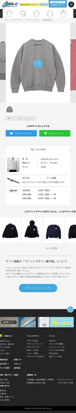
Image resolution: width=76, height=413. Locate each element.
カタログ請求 (4, 400)
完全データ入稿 (32, 350)
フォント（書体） (33, 353)
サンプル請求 (4, 368)
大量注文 (3, 393)
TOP (5, 20)
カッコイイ (30, 118)
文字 (9, 118)
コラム (16, 364)
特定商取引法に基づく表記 (36, 383)
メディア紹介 (4, 353)
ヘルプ (2, 350)
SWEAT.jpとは (5, 341)
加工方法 (52, 340)
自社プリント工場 (55, 356)
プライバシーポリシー (65, 379)
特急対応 (3, 390)
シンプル (18, 118)
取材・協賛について (7, 397)
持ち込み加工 (53, 353)
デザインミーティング (34, 344)
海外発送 (17, 368)
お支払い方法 (4, 383)
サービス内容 (4, 347)
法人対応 (3, 364)
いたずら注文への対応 (65, 383)
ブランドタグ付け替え (57, 350)
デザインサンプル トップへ (38, 288)
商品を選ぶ (4, 359)
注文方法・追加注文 (7, 344)
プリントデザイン (17, 20)
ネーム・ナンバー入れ (57, 347)
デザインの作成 (32, 340)
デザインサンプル (32, 20)
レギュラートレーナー (50, 159)
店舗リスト (18, 359)
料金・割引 (4, 379)
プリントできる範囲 (56, 344)
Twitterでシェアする (23, 133)
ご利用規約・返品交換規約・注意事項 (40, 379)
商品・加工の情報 (38, 149)
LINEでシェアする (56, 133)
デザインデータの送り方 (35, 356)
